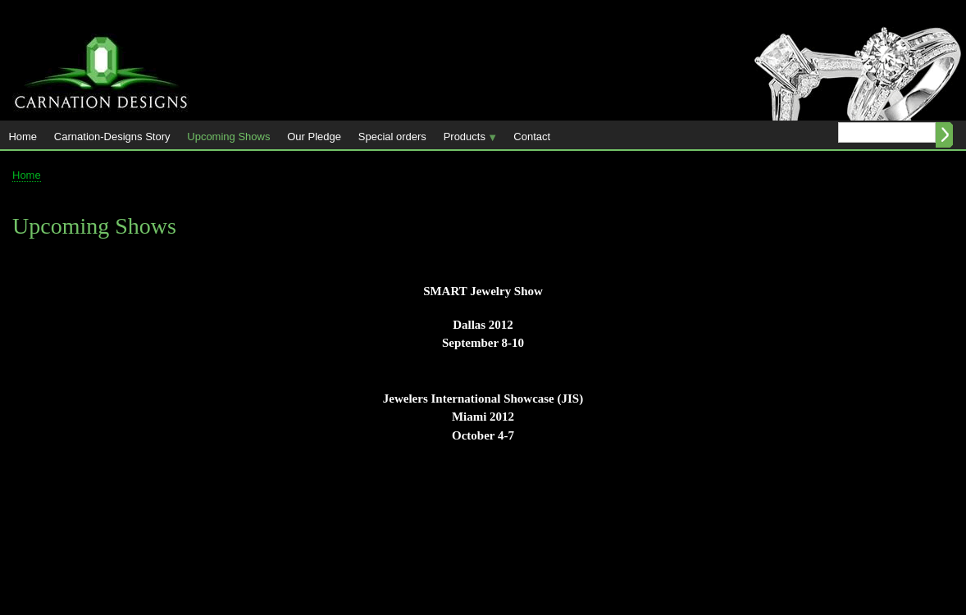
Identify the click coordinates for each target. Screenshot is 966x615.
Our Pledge (314, 136)
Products (466, 139)
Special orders (392, 136)
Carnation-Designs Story (112, 136)
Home (22, 136)
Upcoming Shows (228, 136)
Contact (531, 136)
